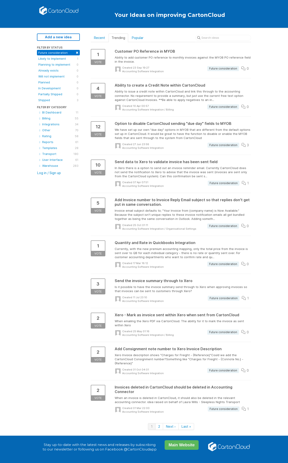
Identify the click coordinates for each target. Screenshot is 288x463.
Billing (58, 118)
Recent (99, 38)
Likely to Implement (58, 58)
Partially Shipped (58, 94)
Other (58, 130)
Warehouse (58, 165)
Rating (58, 136)
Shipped (58, 100)
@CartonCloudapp (140, 449)
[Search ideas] (223, 38)
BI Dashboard (58, 112)
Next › (171, 426)
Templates (58, 148)
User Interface (58, 159)
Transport (58, 154)
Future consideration (58, 52)
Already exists (58, 70)
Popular (137, 38)
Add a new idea (58, 37)
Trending (118, 38)
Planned (58, 82)
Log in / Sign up (49, 173)
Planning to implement (58, 64)
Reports (58, 142)
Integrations (58, 124)
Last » (186, 426)
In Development (58, 88)
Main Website (182, 445)
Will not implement (58, 76)
